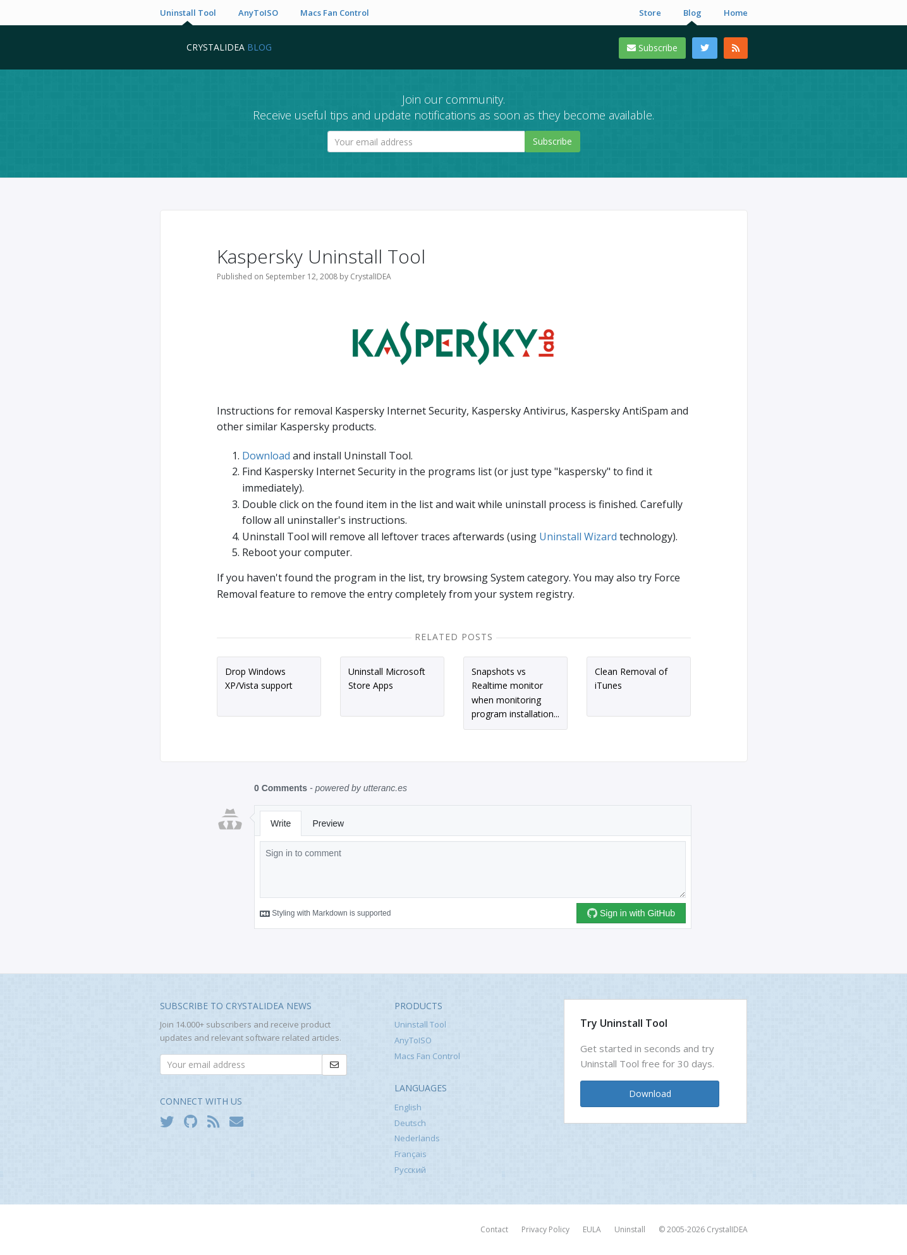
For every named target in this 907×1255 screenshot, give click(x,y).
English (408, 1107)
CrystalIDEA (727, 1229)
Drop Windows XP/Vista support (259, 678)
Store (650, 12)
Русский (410, 1169)
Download (266, 456)
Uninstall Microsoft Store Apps (386, 678)
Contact (494, 1229)
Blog (692, 12)
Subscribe (652, 48)
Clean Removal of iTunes (631, 678)
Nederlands (417, 1138)
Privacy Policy (545, 1229)
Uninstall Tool (188, 12)
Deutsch (410, 1123)
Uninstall (629, 1229)
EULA (592, 1229)
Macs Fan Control (334, 12)
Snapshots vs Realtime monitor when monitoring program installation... (515, 692)
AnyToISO (258, 12)
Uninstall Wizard (578, 536)
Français (410, 1154)
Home (736, 12)
